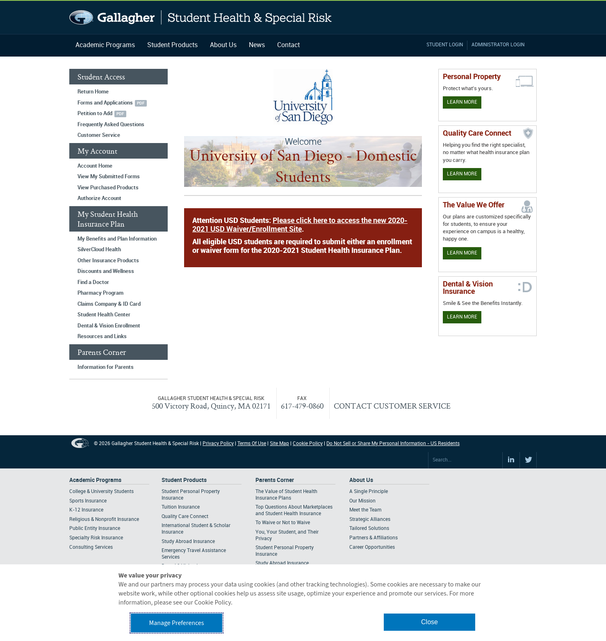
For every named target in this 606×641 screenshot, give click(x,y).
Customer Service (98, 135)
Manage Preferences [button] (176, 622)
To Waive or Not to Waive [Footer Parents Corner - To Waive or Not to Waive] (282, 522)
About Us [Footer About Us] (361, 480)
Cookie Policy (308, 443)
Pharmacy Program (100, 293)
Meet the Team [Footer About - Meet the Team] (365, 510)
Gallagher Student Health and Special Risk (200, 17)
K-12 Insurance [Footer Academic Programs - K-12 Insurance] (86, 510)
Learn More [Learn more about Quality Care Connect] (462, 174)
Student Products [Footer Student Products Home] (184, 480)
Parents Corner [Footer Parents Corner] (274, 480)
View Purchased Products (108, 188)
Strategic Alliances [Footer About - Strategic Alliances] (369, 519)
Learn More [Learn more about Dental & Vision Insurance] (462, 317)
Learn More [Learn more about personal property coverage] (462, 102)
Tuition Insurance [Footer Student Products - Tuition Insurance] (181, 507)
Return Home (93, 92)
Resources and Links (102, 336)
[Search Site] (465, 460)
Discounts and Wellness (105, 271)
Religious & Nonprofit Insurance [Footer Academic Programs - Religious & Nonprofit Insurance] (104, 519)
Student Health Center (103, 315)
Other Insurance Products (108, 261)
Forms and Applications (105, 103)
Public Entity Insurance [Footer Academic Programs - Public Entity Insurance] (94, 528)
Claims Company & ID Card (109, 304)
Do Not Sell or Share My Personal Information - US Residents (393, 443)
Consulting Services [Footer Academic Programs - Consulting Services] (91, 547)
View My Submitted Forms (108, 177)
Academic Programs (105, 45)
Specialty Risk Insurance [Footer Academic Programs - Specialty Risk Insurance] (96, 538)
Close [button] (429, 621)
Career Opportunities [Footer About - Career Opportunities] (372, 547)
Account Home (94, 166)
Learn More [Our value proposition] (462, 253)
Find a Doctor (93, 282)
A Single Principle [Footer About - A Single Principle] (368, 491)
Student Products (172, 45)
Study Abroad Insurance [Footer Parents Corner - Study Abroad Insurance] (282, 563)
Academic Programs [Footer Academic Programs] (95, 480)
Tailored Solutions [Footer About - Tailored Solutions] (369, 528)
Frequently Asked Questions (110, 124)
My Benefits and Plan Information (117, 239)
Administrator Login (498, 45)
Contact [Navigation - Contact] (288, 45)
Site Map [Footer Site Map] (279, 443)
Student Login (444, 45)
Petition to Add (94, 113)
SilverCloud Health (99, 249)
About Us (223, 45)
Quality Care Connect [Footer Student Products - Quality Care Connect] (185, 516)
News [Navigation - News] (257, 45)
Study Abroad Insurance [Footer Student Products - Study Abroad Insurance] (188, 541)
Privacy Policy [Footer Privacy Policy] (218, 443)
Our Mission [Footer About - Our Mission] (362, 501)
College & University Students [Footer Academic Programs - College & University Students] (101, 491)
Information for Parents (105, 367)
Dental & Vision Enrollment (108, 326)
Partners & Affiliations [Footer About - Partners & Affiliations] (373, 538)
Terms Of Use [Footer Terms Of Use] (251, 443)
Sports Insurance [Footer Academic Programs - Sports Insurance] (88, 501)
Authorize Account (99, 198)
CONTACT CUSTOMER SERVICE (392, 405)
